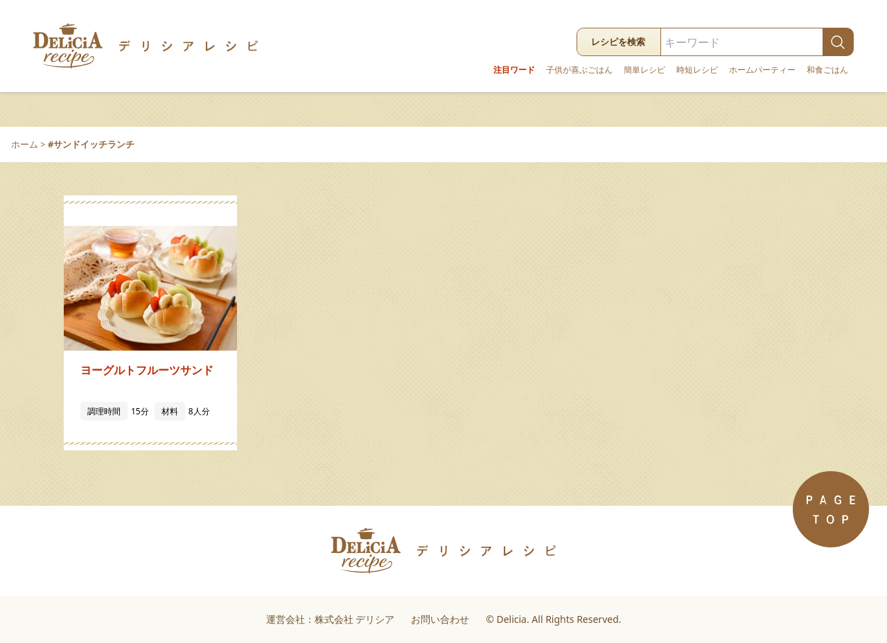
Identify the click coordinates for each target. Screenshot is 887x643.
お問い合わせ (440, 619)
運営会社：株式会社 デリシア (330, 619)
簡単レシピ (644, 70)
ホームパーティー (762, 70)
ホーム (24, 144)
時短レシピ (697, 70)
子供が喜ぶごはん (579, 70)
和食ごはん (827, 70)
